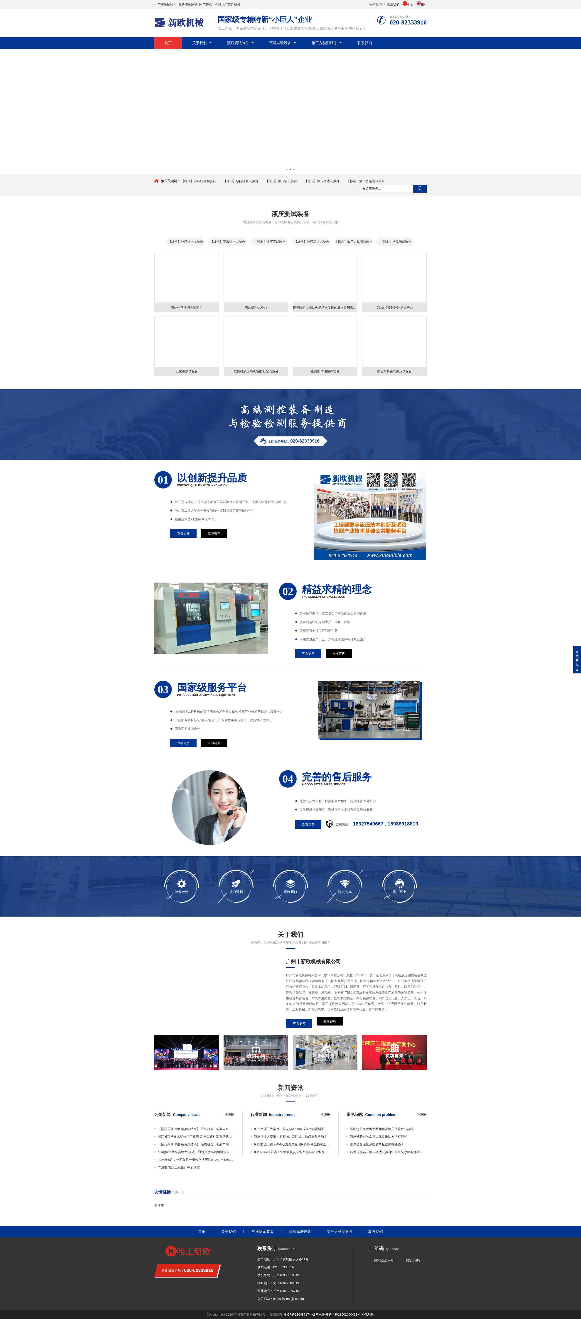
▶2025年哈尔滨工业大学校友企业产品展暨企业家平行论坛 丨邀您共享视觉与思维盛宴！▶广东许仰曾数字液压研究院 (292, 1152)
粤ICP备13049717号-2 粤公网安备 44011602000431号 (322, 1314)
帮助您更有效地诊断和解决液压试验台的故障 (382, 1129)
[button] (287, 169)
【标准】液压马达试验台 (321, 181)
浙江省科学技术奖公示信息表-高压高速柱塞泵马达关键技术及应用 (196, 1136)
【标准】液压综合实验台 (198, 181)
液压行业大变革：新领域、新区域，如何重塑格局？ (290, 1136)
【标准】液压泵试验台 (281, 181)
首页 (168, 43)
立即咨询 (329, 1023)
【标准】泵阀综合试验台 (240, 181)
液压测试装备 (238, 43)
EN (421, 4)
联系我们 (393, 4)
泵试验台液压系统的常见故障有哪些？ (377, 1144)
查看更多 (299, 1023)
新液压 (159, 1206)
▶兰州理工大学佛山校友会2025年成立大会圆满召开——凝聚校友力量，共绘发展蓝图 (292, 1129)
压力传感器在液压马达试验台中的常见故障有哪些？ (386, 1152)
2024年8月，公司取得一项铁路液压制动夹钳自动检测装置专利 (196, 1160)
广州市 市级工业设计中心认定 (179, 1167)
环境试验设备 (280, 43)
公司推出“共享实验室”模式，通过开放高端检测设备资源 (196, 1152)
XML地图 (367, 1314)
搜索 (420, 189)
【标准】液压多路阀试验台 (366, 181)
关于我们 (375, 4)
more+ (229, 1114)
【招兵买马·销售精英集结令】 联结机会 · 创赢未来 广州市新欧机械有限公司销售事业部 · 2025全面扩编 (196, 1129)
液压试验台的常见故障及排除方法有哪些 (378, 1136)
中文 (408, 4)
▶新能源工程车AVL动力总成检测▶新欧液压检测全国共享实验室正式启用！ (292, 1144)
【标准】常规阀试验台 (395, 242)
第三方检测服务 (324, 43)
